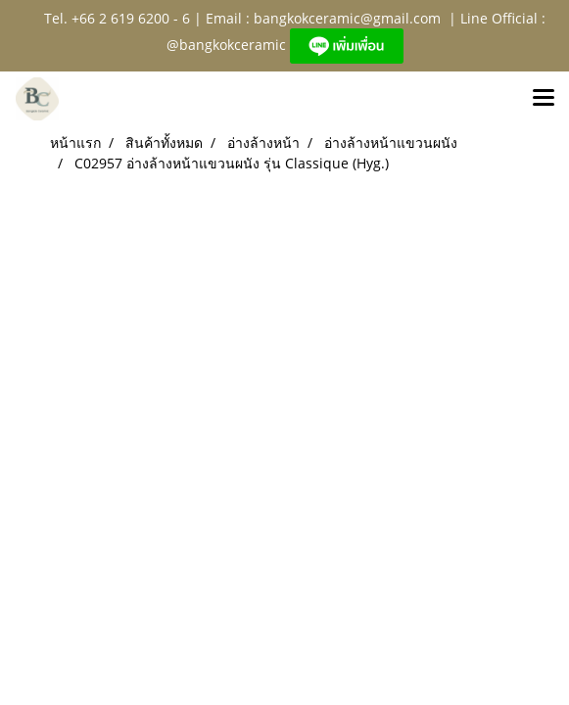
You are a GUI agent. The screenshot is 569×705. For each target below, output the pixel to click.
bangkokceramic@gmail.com (347, 18)
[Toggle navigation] (543, 98)
